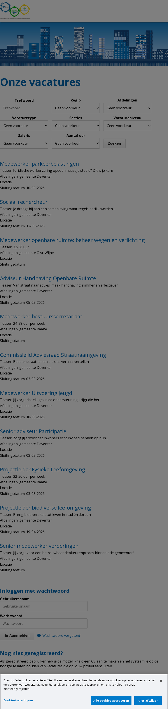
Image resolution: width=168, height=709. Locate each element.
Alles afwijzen (148, 704)
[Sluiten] (161, 684)
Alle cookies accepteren (111, 704)
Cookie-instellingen (18, 704)
